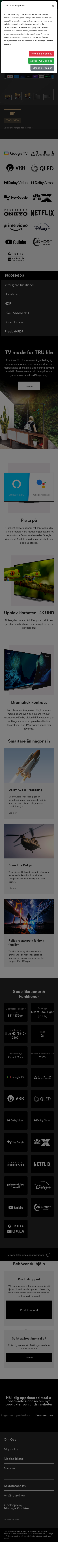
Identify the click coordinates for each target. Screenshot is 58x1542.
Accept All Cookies (41, 60)
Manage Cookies (42, 67)
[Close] (53, 5)
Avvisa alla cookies (41, 53)
